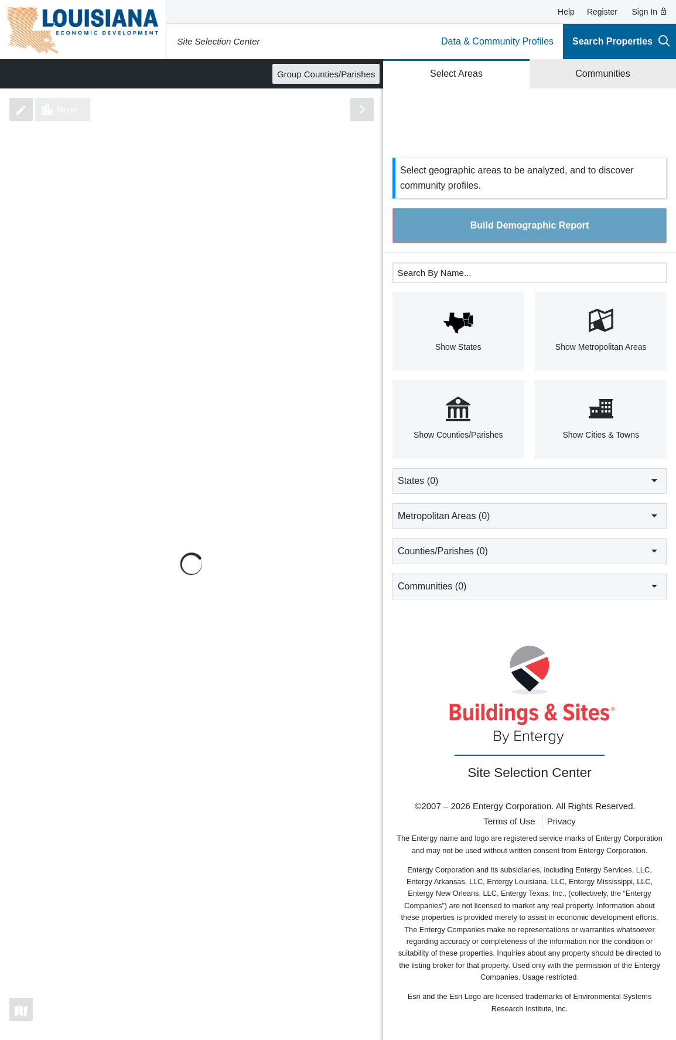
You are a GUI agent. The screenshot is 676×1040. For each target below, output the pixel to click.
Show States (458, 330)
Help (566, 11)
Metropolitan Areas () (529, 516)
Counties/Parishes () (529, 551)
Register (602, 11)
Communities (602, 74)
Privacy (561, 821)
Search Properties (621, 41)
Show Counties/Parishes (458, 418)
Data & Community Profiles (497, 41)
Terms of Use (509, 821)
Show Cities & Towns (601, 418)
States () (529, 480)
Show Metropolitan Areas (601, 330)
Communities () (529, 586)
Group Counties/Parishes (326, 74)
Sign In (650, 11)
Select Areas (456, 74)
